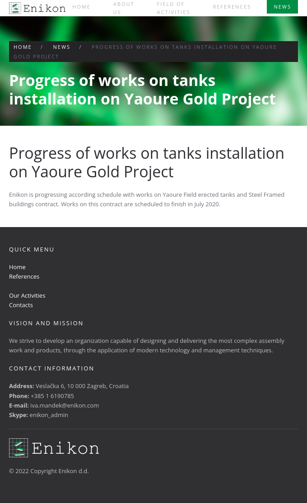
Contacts (21, 305)
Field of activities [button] (174, 7)
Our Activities (27, 295)
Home (81, 6)
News (282, 6)
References (232, 6)
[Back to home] (37, 8)
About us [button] (124, 7)
